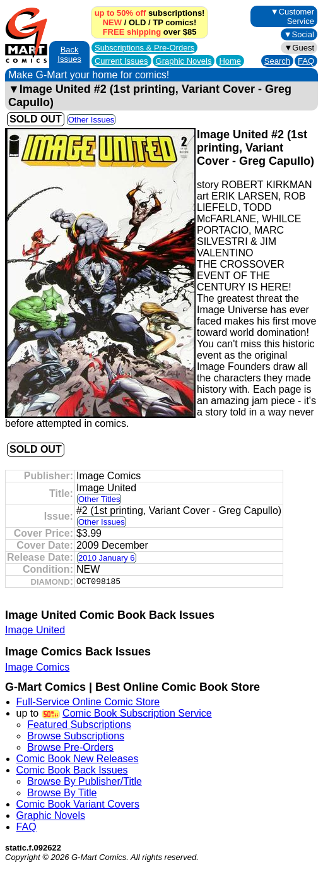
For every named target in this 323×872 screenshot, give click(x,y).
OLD (137, 22)
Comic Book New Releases (77, 758)
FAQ (306, 61)
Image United (35, 629)
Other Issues (91, 119)
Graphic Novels (184, 61)
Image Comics (37, 667)
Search (277, 61)
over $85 (150, 32)
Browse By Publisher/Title (84, 781)
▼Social (299, 34)
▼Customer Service (292, 16)
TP (158, 22)
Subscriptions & (144, 47)
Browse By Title (62, 792)
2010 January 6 (106, 558)
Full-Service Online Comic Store (88, 701)
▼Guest (299, 47)
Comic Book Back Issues (72, 770)
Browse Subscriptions (75, 736)
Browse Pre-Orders (70, 747)
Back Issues (69, 54)
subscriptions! (150, 13)
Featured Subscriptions (79, 724)
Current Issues (121, 61)
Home (230, 61)
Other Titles (99, 499)
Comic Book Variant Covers (77, 804)
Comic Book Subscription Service (137, 713)
